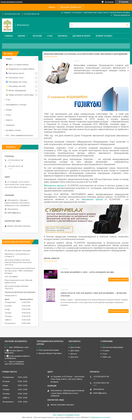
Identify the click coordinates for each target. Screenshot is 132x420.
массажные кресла (92, 199)
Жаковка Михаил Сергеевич (50, 353)
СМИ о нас (107, 357)
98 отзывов (109, 2)
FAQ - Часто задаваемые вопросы (19, 135)
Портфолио (10, 125)
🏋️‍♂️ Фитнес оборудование (16, 90)
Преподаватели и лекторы (16, 105)
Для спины (74, 351)
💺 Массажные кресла (15, 73)
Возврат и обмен (104, 36)
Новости (9, 120)
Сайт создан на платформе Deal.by (66, 415)
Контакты (62, 36)
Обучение (37, 36)
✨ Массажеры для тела (15, 86)
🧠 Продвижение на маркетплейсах (20, 69)
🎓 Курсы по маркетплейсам (17, 65)
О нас (50, 36)
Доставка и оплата (81, 36)
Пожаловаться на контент (100, 417)
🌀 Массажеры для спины (16, 82)
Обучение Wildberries (70, 7)
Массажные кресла (54, 185)
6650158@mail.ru (14, 213)
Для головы (75, 347)
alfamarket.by (12, 209)
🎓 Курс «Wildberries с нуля (17, 347)
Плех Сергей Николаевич (49, 350)
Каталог (21, 36)
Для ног (73, 354)
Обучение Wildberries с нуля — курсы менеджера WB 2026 (87, 272)
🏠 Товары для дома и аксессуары (20, 95)
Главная (9, 36)
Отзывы (9, 110)
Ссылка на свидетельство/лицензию (20, 292)
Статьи (8, 115)
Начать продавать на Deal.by (12, 2)
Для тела (74, 357)
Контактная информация (113, 347)
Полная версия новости (118, 279)
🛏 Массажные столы (14, 78)
